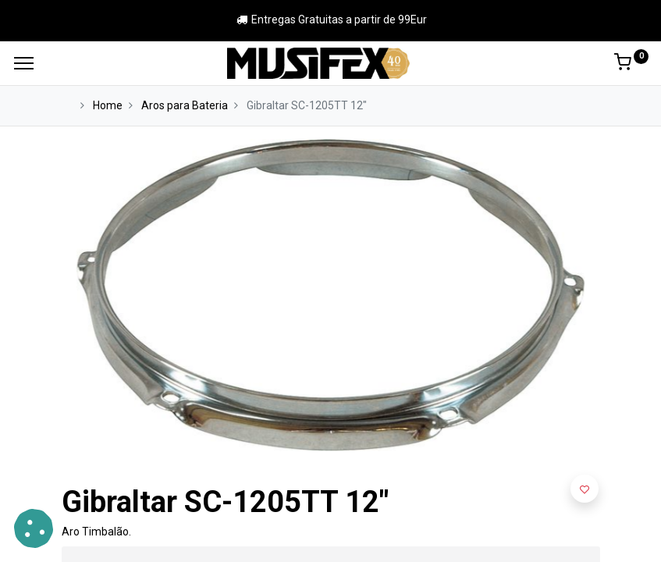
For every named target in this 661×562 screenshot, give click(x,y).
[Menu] (23, 63)
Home (108, 105)
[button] (584, 489)
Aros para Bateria (184, 105)
